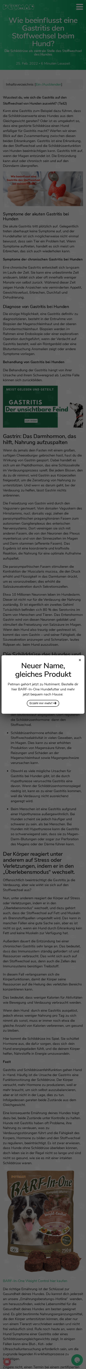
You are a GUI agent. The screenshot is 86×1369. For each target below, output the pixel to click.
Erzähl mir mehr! (43, 703)
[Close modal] (80, 660)
